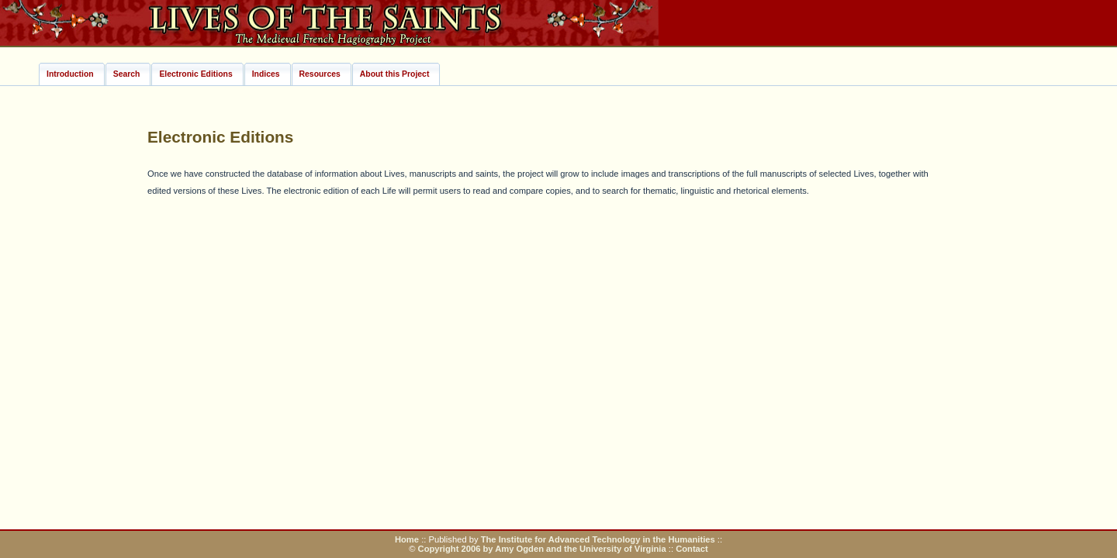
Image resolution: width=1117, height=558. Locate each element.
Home (407, 539)
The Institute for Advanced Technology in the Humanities (599, 539)
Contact (692, 548)
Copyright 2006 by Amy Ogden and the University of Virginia (542, 548)
